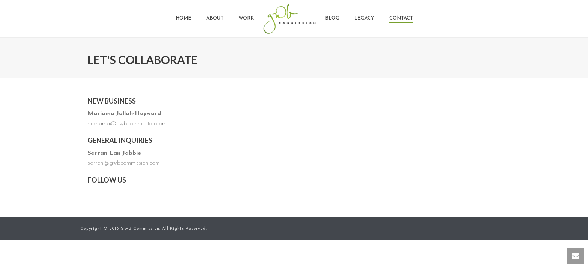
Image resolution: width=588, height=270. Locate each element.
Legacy (364, 18)
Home (183, 18)
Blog (332, 18)
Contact (401, 18)
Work (246, 18)
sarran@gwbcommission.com (124, 163)
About (215, 18)
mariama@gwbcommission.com (127, 124)
